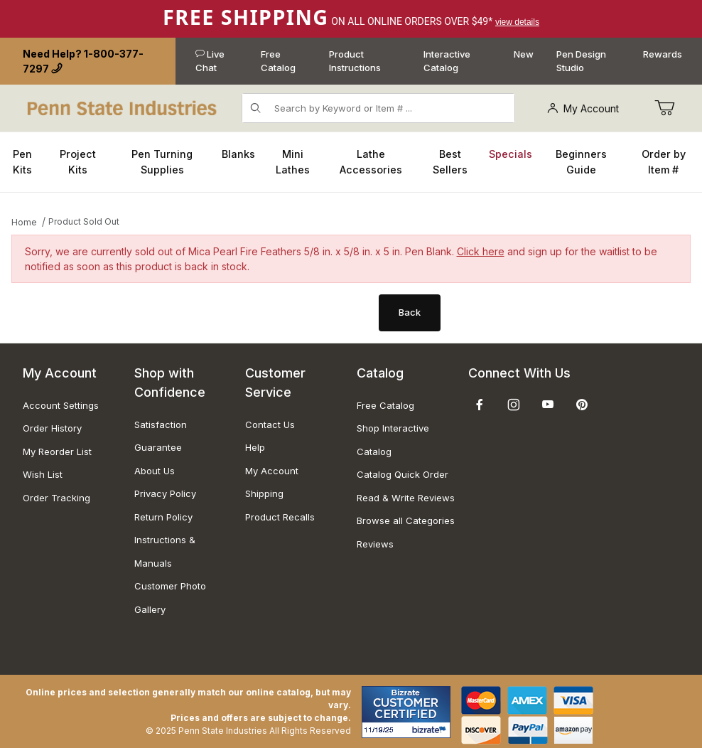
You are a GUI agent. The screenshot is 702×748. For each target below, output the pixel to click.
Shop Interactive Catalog (393, 439)
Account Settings (61, 405)
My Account (583, 108)
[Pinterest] (581, 404)
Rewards (662, 54)
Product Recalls (280, 517)
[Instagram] (514, 404)
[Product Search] (390, 108)
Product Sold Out (83, 221)
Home (24, 222)
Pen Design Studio (581, 61)
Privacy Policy (165, 493)
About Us (154, 470)
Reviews (375, 544)
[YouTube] (547, 404)
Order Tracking (56, 497)
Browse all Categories (406, 520)
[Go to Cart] (664, 108)
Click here (480, 251)
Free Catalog (278, 61)
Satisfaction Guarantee (160, 436)
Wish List (43, 474)
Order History (52, 428)
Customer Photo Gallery (170, 597)
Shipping (264, 493)
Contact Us (270, 424)
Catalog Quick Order (402, 474)
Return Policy (163, 517)
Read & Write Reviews (406, 497)
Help (255, 447)
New (524, 54)
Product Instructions (355, 61)
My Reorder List (57, 451)
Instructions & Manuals (164, 551)
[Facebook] (479, 404)
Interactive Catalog (446, 61)
